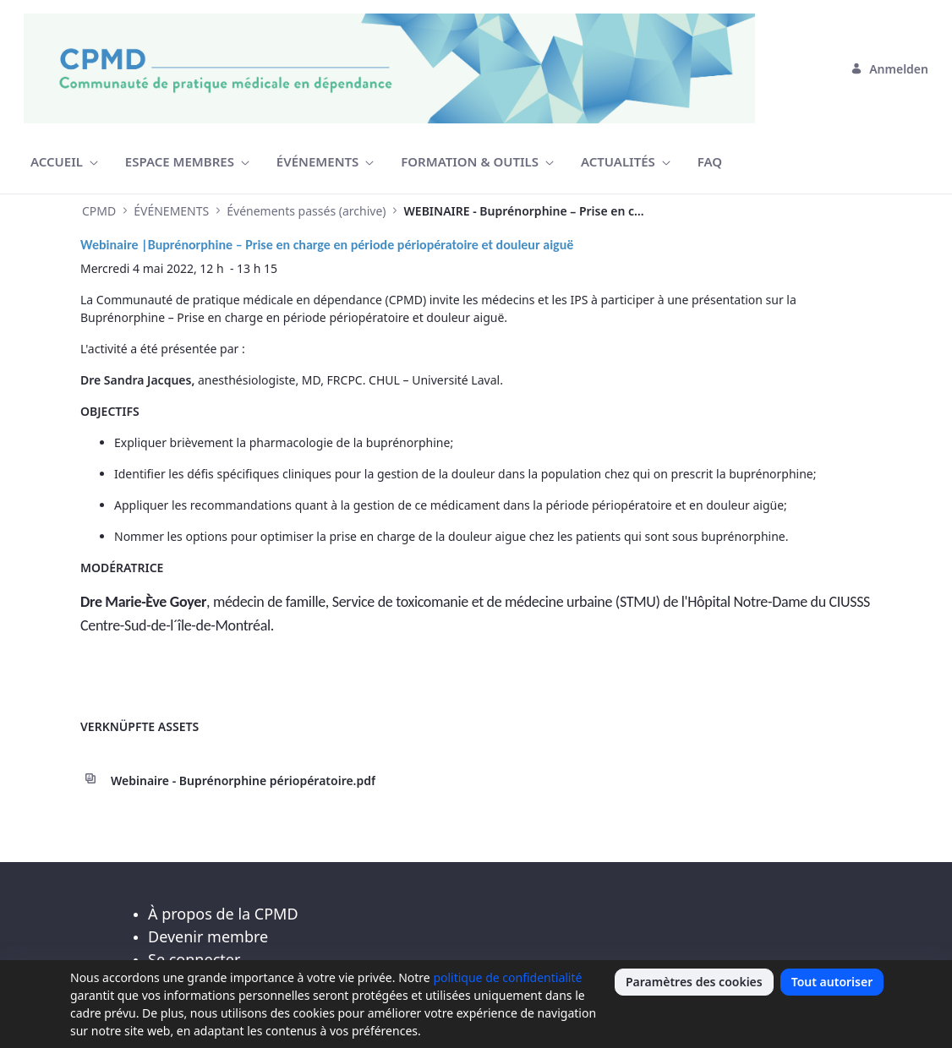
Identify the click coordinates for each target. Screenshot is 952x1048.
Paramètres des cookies (694, 982)
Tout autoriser (832, 982)
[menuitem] (64, 162)
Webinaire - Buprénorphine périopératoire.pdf (243, 780)
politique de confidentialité (507, 977)
